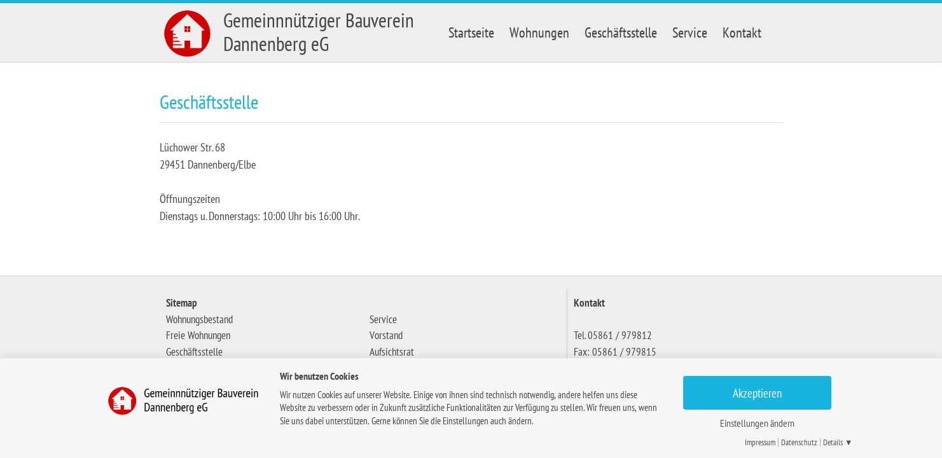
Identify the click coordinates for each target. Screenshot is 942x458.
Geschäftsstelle (621, 32)
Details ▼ (838, 442)
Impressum (760, 442)
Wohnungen (539, 32)
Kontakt (742, 32)
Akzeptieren (757, 393)
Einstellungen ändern (757, 423)
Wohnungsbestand (199, 319)
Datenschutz (799, 442)
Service (689, 32)
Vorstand (386, 335)
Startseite (471, 32)
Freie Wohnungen (198, 335)
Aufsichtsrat (392, 352)
